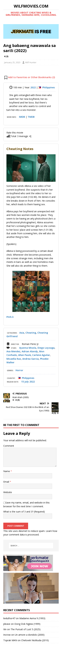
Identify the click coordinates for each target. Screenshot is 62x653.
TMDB (31, 116)
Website (7, 492)
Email (6, 481)
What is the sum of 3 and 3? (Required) (24, 511)
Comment (8, 445)
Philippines (48, 87)
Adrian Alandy (30, 351)
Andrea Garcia (30, 358)
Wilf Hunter (30, 62)
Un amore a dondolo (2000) (29, 634)
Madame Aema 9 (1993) (32, 618)
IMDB (22, 116)
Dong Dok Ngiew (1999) (27, 623)
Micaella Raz (13, 358)
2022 (33, 87)
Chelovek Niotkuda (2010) (35, 640)
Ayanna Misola (27, 347)
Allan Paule (24, 355)
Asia (21, 332)
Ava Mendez (13, 351)
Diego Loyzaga (46, 347)
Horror (19, 370)
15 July (25, 381)
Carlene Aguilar (41, 355)
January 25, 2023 (12, 62)
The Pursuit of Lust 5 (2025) (26, 629)
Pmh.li (10, 316)
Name (7, 471)
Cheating (30, 332)
